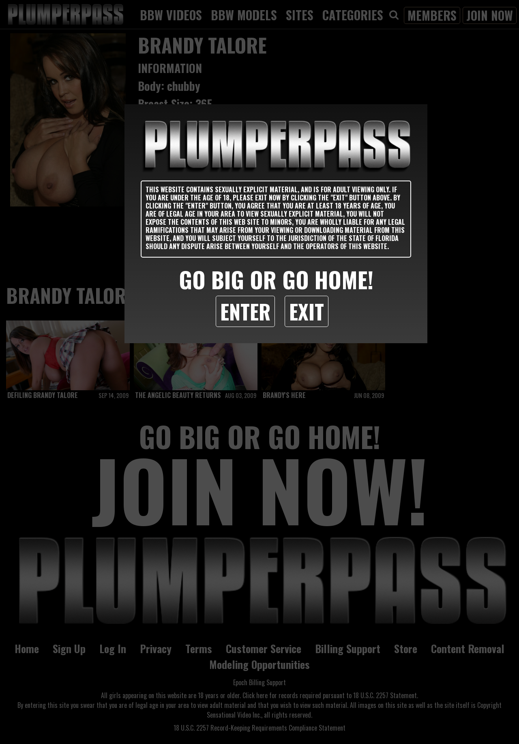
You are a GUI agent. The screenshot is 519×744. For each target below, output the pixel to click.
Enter (245, 311)
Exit (306, 311)
